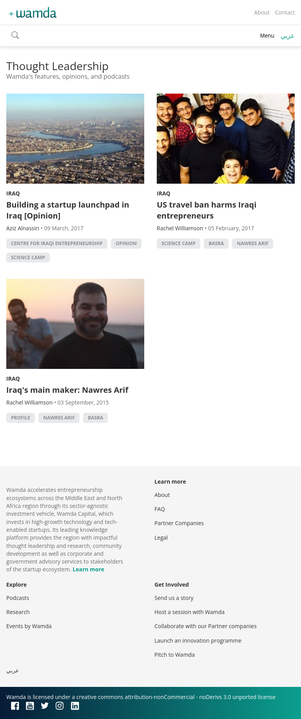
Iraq (13, 193)
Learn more (88, 569)
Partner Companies (179, 523)
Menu (267, 35)
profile (20, 417)
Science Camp (28, 257)
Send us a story (173, 598)
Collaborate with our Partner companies (205, 626)
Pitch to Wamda (174, 654)
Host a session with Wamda (189, 612)
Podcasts (17, 598)
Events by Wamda (29, 626)
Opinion (126, 243)
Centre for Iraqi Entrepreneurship (57, 243)
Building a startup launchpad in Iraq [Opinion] (67, 210)
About (261, 12)
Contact (285, 12)
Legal (161, 537)
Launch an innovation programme (197, 640)
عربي (288, 36)
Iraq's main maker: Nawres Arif (67, 390)
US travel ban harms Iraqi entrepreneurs (206, 210)
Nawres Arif (252, 243)
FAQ (159, 509)
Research (18, 612)
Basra (216, 243)
